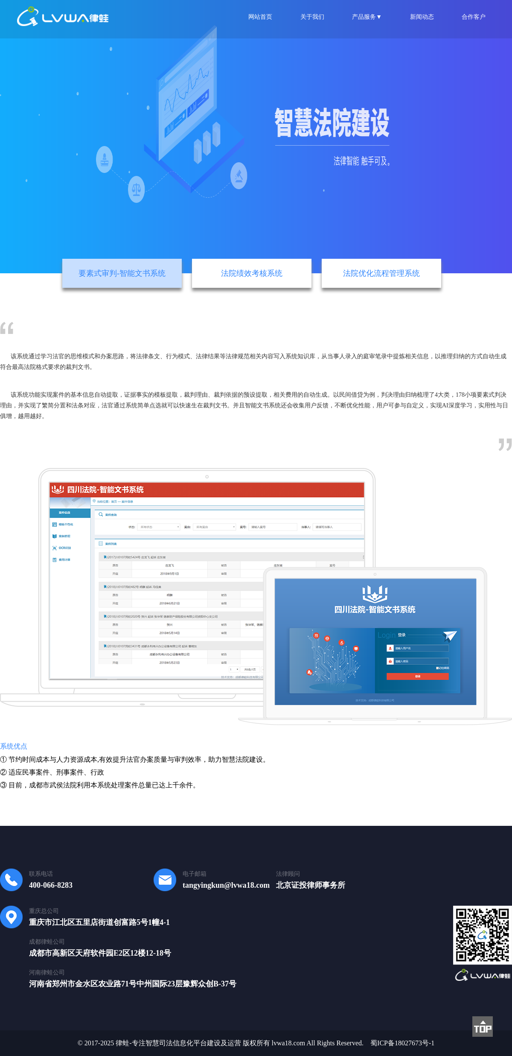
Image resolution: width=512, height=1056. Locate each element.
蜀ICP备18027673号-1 (402, 1043)
